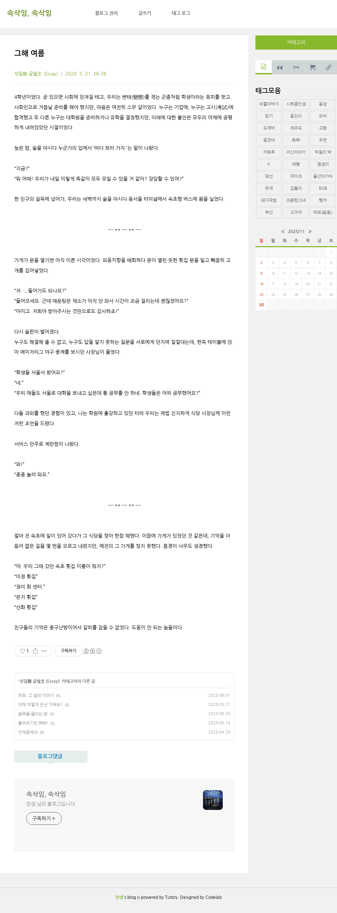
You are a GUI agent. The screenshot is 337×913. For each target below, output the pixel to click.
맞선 (269, 176)
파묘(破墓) (322, 212)
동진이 (296, 116)
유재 (269, 188)
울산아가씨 (323, 176)
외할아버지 (269, 104)
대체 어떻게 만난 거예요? (40, 705)
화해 (296, 140)
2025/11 (296, 231)
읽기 (269, 116)
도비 (323, 116)
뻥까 (323, 200)
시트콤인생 (296, 104)
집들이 (296, 188)
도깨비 (269, 128)
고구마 (296, 212)
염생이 (323, 164)
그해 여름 (29, 53)
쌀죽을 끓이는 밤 (33, 714)
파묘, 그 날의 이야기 (36, 695)
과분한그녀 (296, 200)
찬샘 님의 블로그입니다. (51, 803)
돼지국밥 (269, 200)
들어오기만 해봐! (33, 723)
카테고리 (296, 42)
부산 (269, 212)
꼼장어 (269, 140)
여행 (296, 164)
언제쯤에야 (28, 732)
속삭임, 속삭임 (29, 13)
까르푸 (269, 152)
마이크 (296, 176)
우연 (323, 140)
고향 (323, 128)
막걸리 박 (323, 152)
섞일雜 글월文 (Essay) (36, 74)
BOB (323, 188)
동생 (323, 104)
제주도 (296, 128)
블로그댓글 (50, 756)
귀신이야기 (296, 152)
